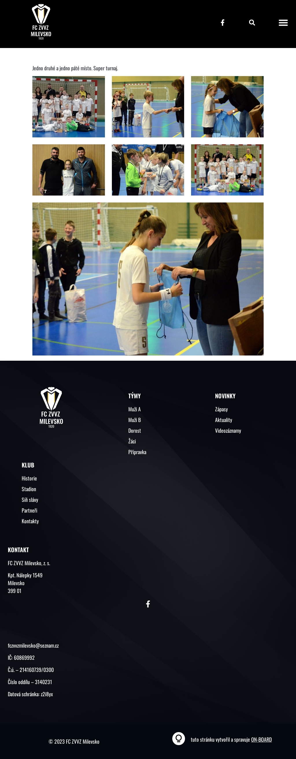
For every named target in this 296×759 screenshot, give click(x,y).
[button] (252, 22)
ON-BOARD (261, 739)
